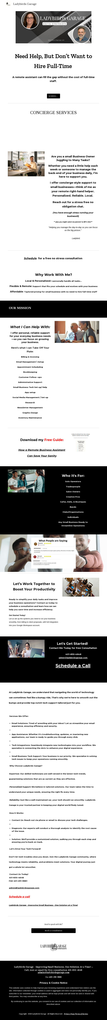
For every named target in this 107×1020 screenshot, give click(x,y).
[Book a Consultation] (53, 930)
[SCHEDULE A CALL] (53, 96)
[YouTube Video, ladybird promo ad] (53, 136)
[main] (53, 68)
